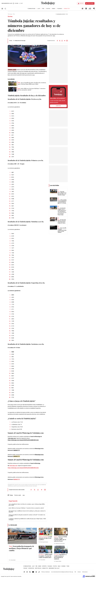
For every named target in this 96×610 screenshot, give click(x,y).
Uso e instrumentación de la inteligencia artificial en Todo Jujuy (62, 571)
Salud (59, 566)
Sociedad (63, 566)
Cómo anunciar (84, 571)
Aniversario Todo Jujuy (54, 568)
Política (48, 8)
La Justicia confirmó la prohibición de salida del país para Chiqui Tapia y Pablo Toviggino (27, 519)
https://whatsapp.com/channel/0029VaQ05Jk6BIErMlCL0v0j (23, 440)
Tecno (67, 566)
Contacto (79, 571)
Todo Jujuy (10, 14)
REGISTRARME (90, 3)
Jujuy (38, 8)
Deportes (44, 566)
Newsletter (67, 8)
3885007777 (17, 450)
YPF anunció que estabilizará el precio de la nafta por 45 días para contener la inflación (27, 511)
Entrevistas (31, 568)
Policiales (59, 8)
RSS (75, 571)
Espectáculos (38, 568)
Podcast (25, 568)
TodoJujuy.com (12, 438)
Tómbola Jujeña (12, 69)
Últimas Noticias (31, 8)
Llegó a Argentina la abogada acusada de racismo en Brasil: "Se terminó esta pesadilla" (27, 515)
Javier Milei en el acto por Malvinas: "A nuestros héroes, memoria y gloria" (26, 508)
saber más (58, 105)
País (43, 8)
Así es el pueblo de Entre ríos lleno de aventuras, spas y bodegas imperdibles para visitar (27, 504)
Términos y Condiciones (45, 571)
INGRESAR (82, 3)
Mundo (53, 8)
